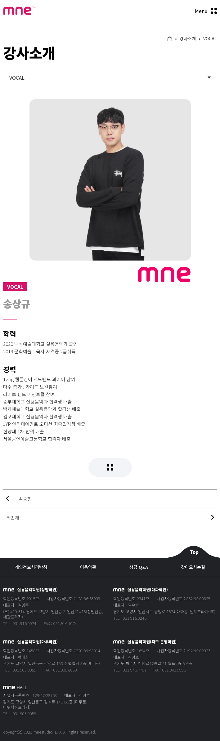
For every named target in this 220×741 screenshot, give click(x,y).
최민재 (12, 517)
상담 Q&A (138, 567)
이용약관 (88, 567)
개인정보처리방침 (31, 567)
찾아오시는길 (193, 567)
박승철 (25, 498)
